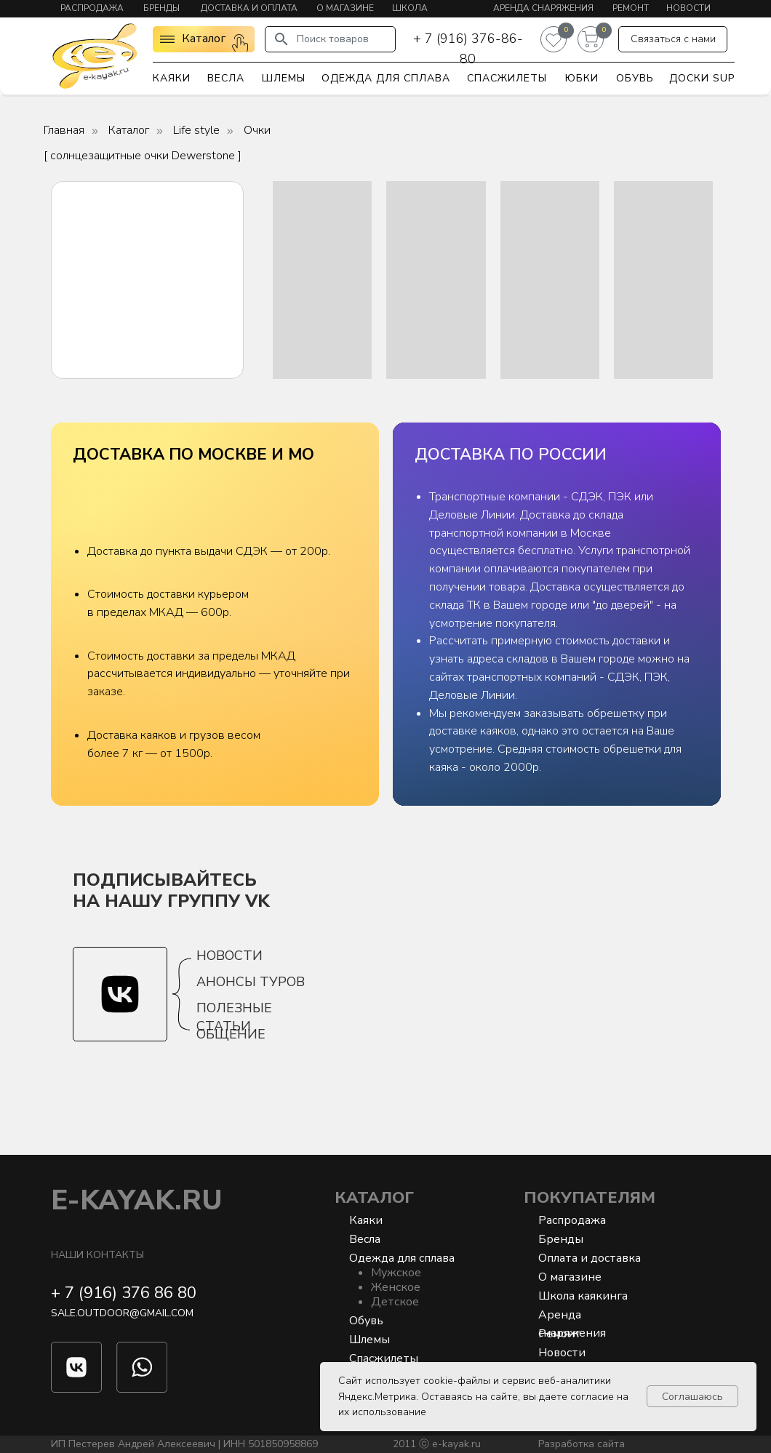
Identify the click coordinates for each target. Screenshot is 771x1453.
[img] (94, 55)
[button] (672, 39)
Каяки (172, 78)
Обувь (635, 78)
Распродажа (92, 8)
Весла (225, 78)
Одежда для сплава (385, 78)
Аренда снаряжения (543, 8)
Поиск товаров (333, 39)
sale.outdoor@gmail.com (122, 1313)
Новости (688, 8)
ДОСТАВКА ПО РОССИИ (511, 454)
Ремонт (630, 8)
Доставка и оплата (249, 8)
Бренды (161, 8)
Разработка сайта (581, 1444)
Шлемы (283, 78)
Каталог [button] (203, 39)
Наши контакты (97, 1255)
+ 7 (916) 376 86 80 (123, 1293)
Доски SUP (702, 78)
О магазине (345, 8)
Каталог (128, 130)
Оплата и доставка (589, 1258)
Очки (257, 130)
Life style (196, 130)
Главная (64, 130)
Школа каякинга (583, 1296)
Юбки (582, 78)
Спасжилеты (507, 78)
